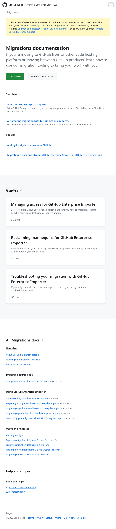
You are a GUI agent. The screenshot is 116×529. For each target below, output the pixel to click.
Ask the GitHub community (21, 487)
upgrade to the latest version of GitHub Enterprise (43, 28)
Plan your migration (42, 76)
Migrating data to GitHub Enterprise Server (27, 454)
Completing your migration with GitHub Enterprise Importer (40, 418)
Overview (15, 76)
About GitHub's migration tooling (22, 354)
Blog (83, 517)
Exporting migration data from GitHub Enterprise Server (34, 440)
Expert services (71, 517)
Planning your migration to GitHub (23, 359)
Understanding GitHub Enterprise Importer (32, 398)
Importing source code (19, 374)
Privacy (40, 517)
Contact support (15, 491)
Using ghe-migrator (17, 428)
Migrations (12, 12)
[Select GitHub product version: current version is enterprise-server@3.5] (43, 4)
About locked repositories (18, 364)
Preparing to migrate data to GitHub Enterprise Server (33, 449)
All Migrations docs (24, 340)
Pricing (58, 517)
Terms (31, 517)
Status (49, 517)
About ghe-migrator (16, 435)
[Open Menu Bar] (111, 4)
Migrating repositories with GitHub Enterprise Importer (38, 413)
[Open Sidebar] (3, 12)
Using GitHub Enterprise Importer (26, 391)
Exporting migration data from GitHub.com (27, 444)
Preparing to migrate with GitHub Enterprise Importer (37, 403)
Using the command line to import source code (34, 381)
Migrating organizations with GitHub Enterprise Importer (39, 408)
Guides (14, 190)
